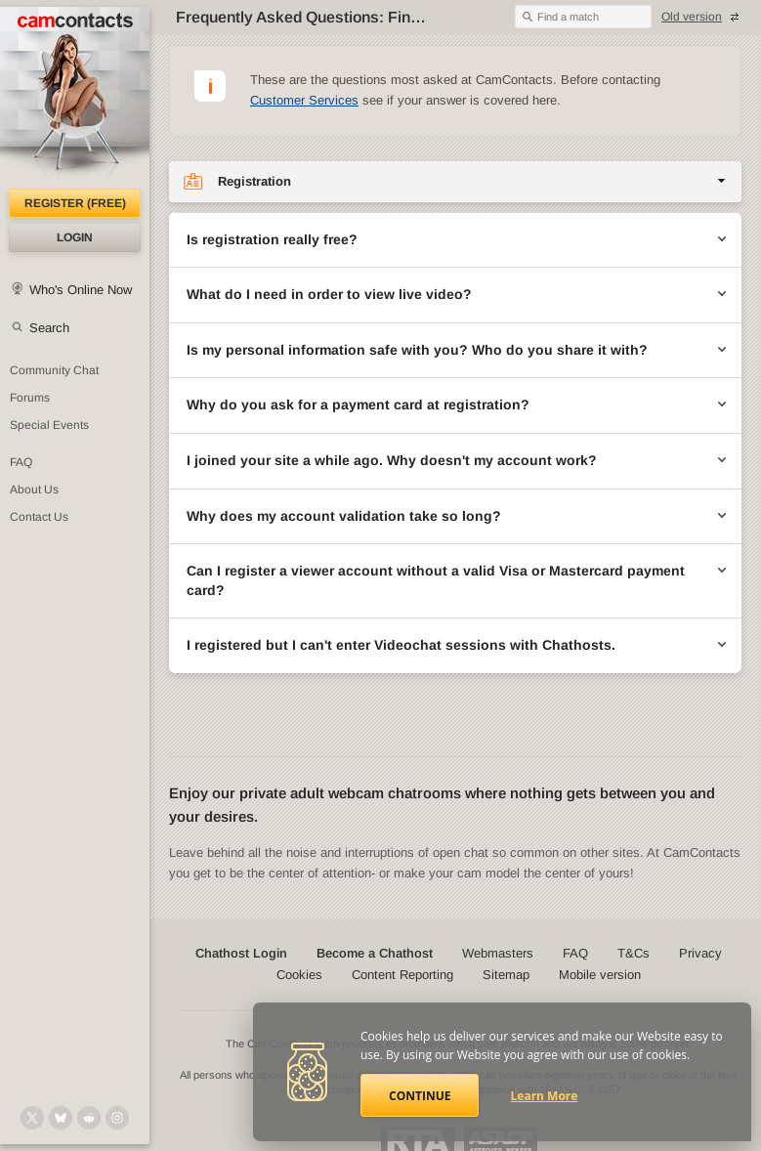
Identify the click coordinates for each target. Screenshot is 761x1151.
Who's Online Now (80, 289)
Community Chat (54, 370)
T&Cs (633, 953)
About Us (34, 489)
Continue (419, 1095)
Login (75, 237)
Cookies (299, 974)
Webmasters (497, 953)
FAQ (21, 462)
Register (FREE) (75, 203)
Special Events (49, 425)
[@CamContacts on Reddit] (89, 1118)
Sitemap (506, 974)
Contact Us (39, 517)
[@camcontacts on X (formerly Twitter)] (32, 1118)
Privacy (700, 953)
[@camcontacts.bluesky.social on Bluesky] (60, 1118)
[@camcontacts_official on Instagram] (117, 1118)
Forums (30, 398)
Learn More (544, 1095)
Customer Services (304, 100)
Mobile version (600, 974)
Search (49, 327)
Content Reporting (402, 974)
